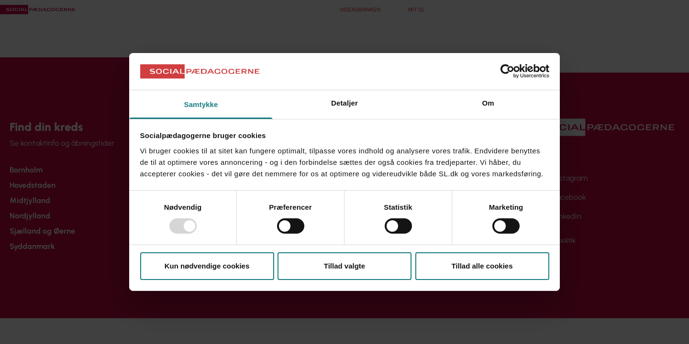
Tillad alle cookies (481, 266)
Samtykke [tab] (201, 104)
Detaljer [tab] (344, 103)
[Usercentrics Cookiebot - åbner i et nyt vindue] (507, 71)
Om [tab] (488, 103)
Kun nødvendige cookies (207, 266)
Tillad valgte (344, 266)
